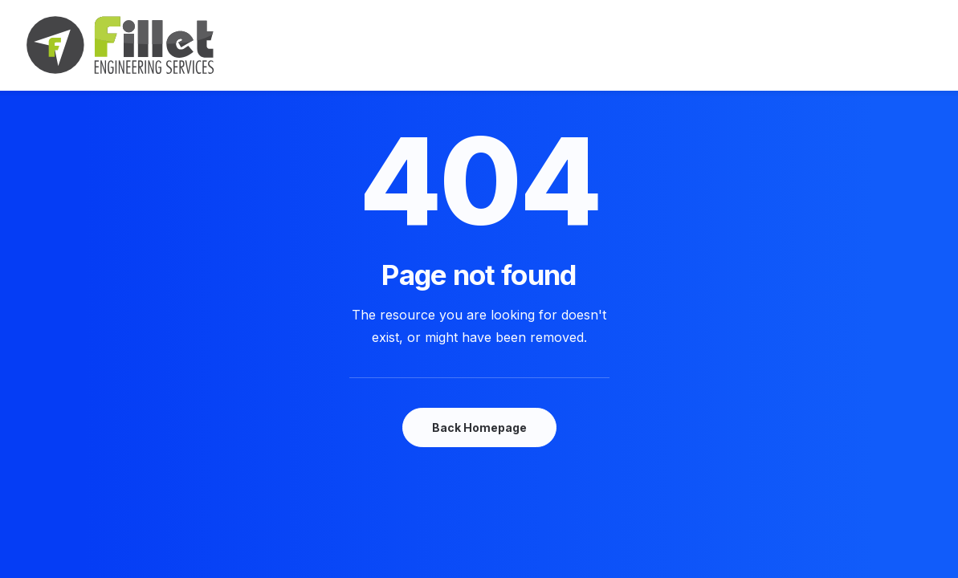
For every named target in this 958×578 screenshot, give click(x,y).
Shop (598, 46)
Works (479, 46)
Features (405, 46)
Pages (660, 46)
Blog (540, 46)
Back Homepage (479, 427)
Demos (329, 46)
